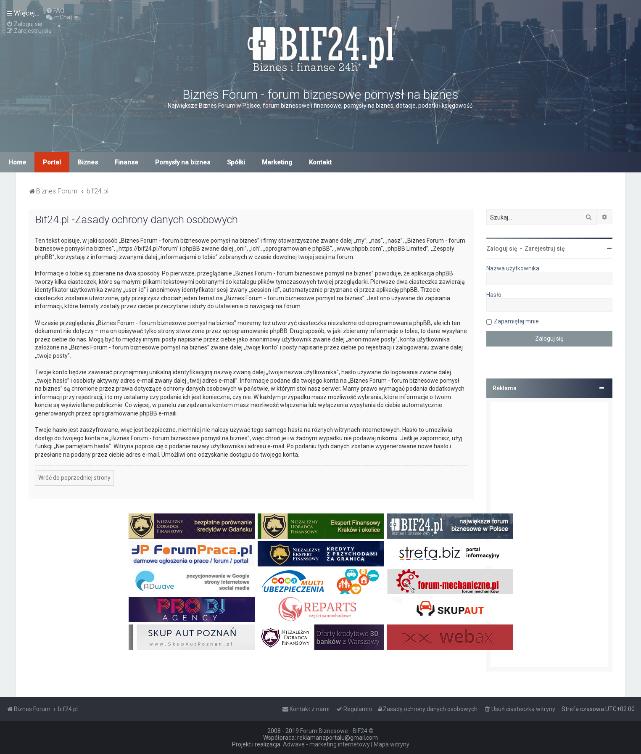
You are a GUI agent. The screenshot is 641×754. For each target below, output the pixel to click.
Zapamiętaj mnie (516, 321)
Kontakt (320, 162)
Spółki (236, 162)
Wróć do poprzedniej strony (74, 477)
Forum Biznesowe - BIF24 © (337, 731)
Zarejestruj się (545, 248)
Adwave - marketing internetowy (326, 744)
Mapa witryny (391, 744)
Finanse (126, 162)
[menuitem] (55, 10)
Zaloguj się (501, 248)
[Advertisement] (549, 534)
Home (17, 162)
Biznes (88, 162)
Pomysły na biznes (182, 162)
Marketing (277, 162)
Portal (52, 162)
